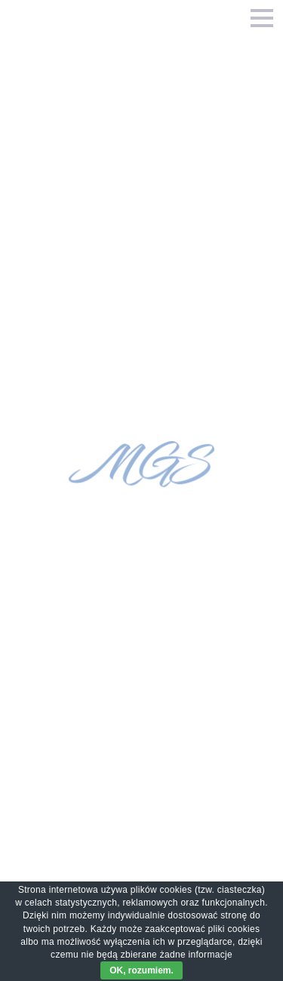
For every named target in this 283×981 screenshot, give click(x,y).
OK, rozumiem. (141, 970)
